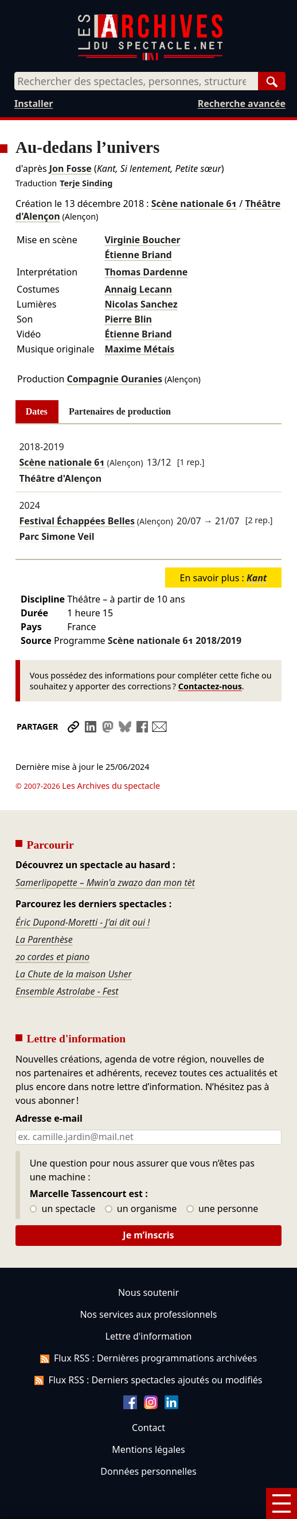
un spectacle (63, 1177)
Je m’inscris (148, 1202)
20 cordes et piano (52, 924)
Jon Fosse (70, 168)
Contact (148, 1395)
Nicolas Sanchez (140, 304)
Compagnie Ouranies (114, 379)
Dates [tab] (37, 411)
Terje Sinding (86, 183)
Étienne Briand (137, 254)
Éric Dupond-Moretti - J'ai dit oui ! (82, 890)
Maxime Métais (139, 349)
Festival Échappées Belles (77, 521)
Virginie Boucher (142, 239)
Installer (33, 103)
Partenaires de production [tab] (120, 411)
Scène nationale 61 (194, 203)
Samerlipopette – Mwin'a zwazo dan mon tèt (105, 850)
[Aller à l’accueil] (150, 58)
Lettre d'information (148, 1304)
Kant (257, 577)
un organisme (141, 1177)
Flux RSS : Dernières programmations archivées (148, 1325)
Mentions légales (148, 1417)
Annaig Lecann (138, 289)
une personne (222, 1177)
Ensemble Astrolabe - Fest (67, 959)
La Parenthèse (44, 907)
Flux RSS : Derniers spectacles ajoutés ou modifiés (148, 1347)
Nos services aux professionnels (148, 1282)
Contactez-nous (210, 686)
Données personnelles (148, 1439)
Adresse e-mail (49, 1086)
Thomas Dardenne (145, 272)
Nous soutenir (148, 1260)
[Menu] (281, 1503)
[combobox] (136, 81)
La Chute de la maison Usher (73, 941)
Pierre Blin (127, 319)
